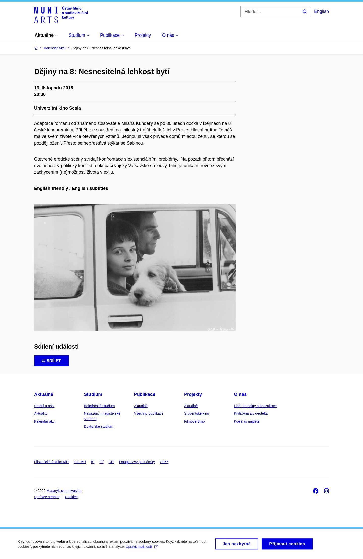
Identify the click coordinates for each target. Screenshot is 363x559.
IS (92, 462)
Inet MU (80, 462)
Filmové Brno (194, 421)
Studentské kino (196, 413)
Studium (93, 394)
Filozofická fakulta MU (51, 462)
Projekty (193, 394)
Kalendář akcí (45, 421)
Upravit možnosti (142, 549)
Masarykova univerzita (63, 490)
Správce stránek (46, 497)
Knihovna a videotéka (251, 413)
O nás (240, 394)
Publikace (144, 394)
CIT (111, 462)
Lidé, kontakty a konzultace (255, 406)
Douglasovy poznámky (137, 462)
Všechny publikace (149, 413)
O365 (164, 462)
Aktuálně (43, 394)
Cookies (71, 497)
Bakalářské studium (99, 406)
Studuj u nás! (44, 406)
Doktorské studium (98, 426)
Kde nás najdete (246, 421)
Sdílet (51, 361)
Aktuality (40, 413)
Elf (101, 462)
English (321, 11)
